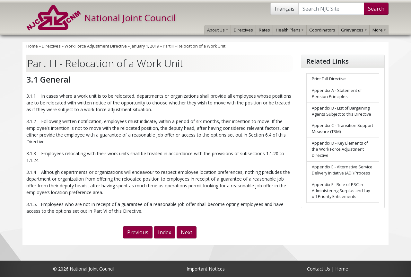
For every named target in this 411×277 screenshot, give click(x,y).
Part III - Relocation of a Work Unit (194, 46)
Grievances (353, 30)
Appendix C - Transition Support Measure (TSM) (342, 128)
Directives (243, 30)
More (379, 30)
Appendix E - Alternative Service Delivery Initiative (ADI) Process (342, 170)
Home (32, 46)
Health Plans (289, 30)
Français (284, 8)
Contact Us (318, 269)
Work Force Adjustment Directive (96, 46)
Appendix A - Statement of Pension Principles (337, 93)
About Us (217, 30)
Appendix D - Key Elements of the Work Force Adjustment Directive (340, 149)
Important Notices (206, 269)
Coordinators (322, 30)
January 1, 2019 (145, 46)
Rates (264, 30)
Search (376, 8)
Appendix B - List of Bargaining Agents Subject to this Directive (341, 111)
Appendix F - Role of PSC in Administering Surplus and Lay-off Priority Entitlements (341, 191)
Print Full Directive (329, 79)
